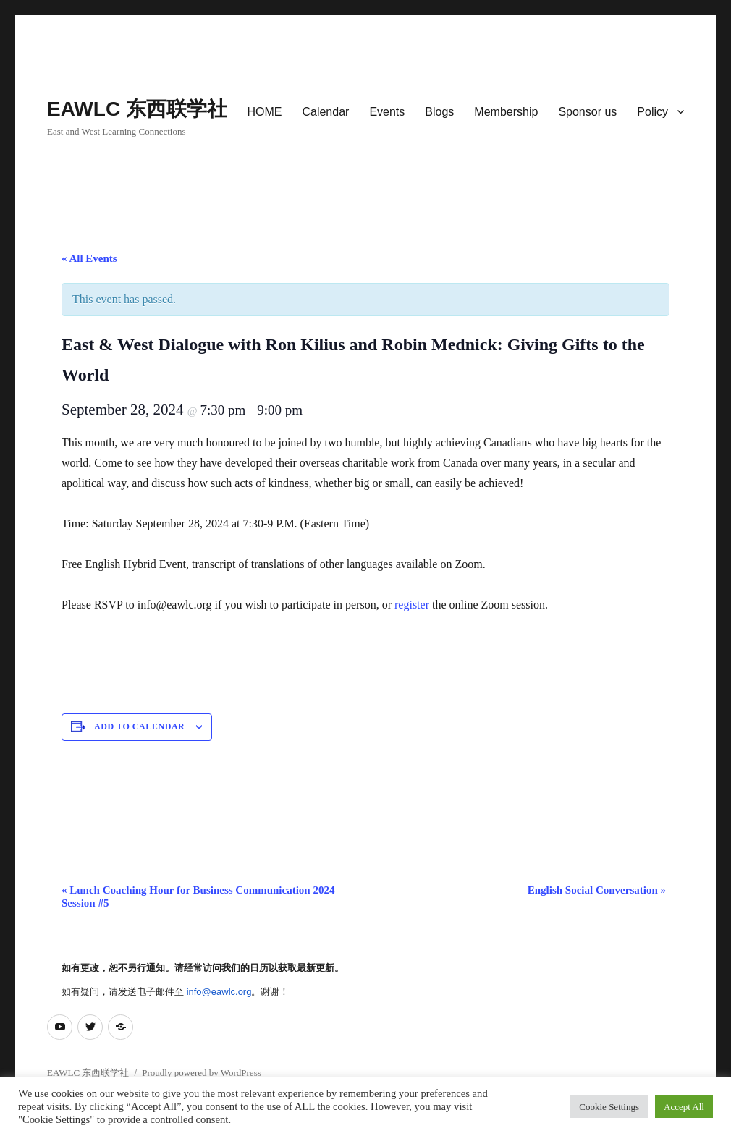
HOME (264, 112)
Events (387, 112)
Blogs (439, 112)
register (413, 604)
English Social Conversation (597, 890)
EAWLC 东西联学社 (137, 109)
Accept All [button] (684, 1106)
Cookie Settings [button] (609, 1106)
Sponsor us (587, 112)
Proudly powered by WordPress (201, 1072)
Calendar (325, 112)
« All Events (89, 258)
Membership (506, 112)
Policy (652, 112)
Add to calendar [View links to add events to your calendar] (139, 726)
